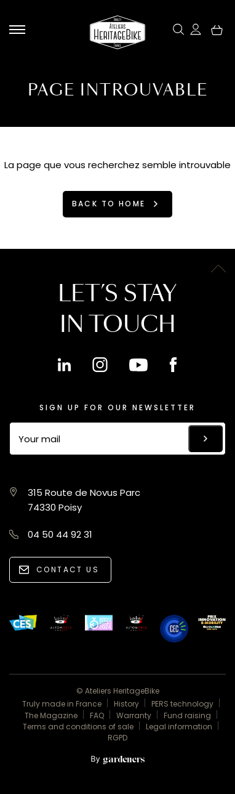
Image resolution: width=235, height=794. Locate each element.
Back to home (109, 203)
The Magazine (51, 715)
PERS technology (182, 704)
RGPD (117, 737)
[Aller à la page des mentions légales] (117, 760)
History (126, 704)
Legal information (179, 726)
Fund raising (187, 715)
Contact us (67, 569)
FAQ (97, 715)
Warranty (133, 715)
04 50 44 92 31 (60, 534)
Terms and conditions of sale (78, 726)
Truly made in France (62, 704)
